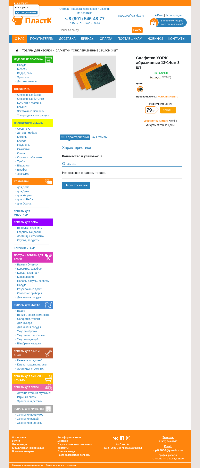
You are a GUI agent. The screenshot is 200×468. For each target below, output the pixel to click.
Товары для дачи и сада (26, 353)
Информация (19, 444)
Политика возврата (23, 451)
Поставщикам (130, 38)
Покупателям (42, 38)
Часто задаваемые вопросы (74, 455)
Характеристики (75, 137)
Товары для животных (22, 213)
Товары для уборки (37, 50)
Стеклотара (22, 89)
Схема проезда (66, 451)
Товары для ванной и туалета (28, 378)
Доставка (67, 38)
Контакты (176, 38)
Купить (168, 109)
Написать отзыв (76, 185)
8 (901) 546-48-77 (86, 18)
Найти (137, 30)
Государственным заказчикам (75, 444)
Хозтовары (21, 181)
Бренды (87, 38)
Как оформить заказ (69, 437)
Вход (159, 15)
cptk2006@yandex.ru (131, 15)
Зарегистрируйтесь (156, 120)
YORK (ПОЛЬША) (167, 96)
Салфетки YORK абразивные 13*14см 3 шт (87, 50)
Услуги (16, 441)
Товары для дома (26, 222)
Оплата (106, 38)
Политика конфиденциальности (27, 465)
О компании (19, 437)
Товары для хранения (29, 409)
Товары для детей (26, 387)
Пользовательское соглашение (61, 465)
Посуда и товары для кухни (28, 257)
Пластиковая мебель (28, 123)
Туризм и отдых (24, 248)
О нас (20, 38)
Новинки (155, 38)
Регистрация (174, 15)
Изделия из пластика (28, 59)
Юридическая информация (28, 448)
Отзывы (99, 137)
